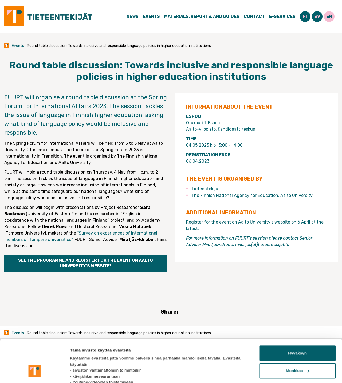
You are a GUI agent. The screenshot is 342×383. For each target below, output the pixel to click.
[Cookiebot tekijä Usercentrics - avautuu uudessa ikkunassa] (34, 373)
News (133, 16)
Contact (254, 16)
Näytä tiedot (81, 372)
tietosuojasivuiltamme (126, 357)
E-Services (282, 16)
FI (305, 16)
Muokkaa (297, 334)
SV (317, 16)
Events (151, 16)
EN (329, 16)
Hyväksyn (297, 316)
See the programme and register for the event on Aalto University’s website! (85, 263)
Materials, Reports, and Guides (201, 16)
